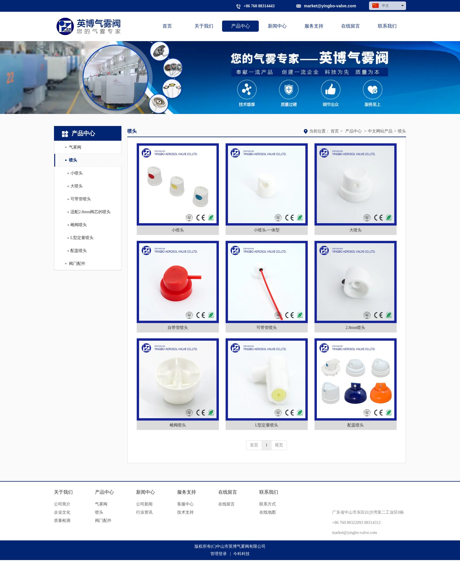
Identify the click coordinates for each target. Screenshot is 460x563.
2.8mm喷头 (355, 327)
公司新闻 (144, 504)
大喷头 (355, 230)
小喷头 (178, 230)
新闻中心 (145, 492)
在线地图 (267, 512)
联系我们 (268, 492)
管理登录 (218, 554)
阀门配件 (103, 520)
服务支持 (186, 492)
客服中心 (185, 504)
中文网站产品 (380, 131)
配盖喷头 (355, 425)
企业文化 (62, 512)
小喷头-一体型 (267, 230)
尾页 (279, 445)
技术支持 (185, 512)
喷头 (402, 131)
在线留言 (227, 492)
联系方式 (267, 504)
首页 (335, 131)
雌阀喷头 (178, 425)
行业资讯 (144, 512)
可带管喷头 (266, 327)
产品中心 (353, 131)
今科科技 (241, 554)
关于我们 (63, 492)
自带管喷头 (178, 327)
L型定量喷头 (266, 425)
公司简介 (62, 504)
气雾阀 (101, 504)
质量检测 (62, 520)
